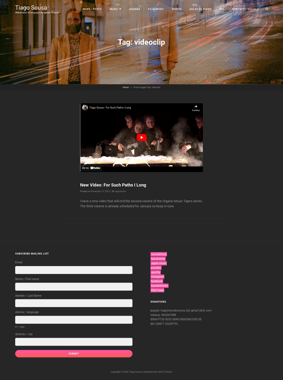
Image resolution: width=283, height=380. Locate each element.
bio (221, 9)
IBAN (154, 319)
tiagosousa (120, 191)
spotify (155, 272)
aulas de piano (201, 9)
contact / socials (245, 9)
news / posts (92, 9)
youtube (156, 267)
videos (177, 9)
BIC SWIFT (158, 324)
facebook (156, 281)
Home (126, 87)
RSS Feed (157, 290)
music (114, 9)
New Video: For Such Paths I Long (113, 185)
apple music (159, 263)
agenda (134, 9)
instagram (157, 276)
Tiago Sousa (31, 7)
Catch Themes (164, 371)
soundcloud (158, 254)
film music (156, 9)
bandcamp (158, 258)
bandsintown (159, 285)
